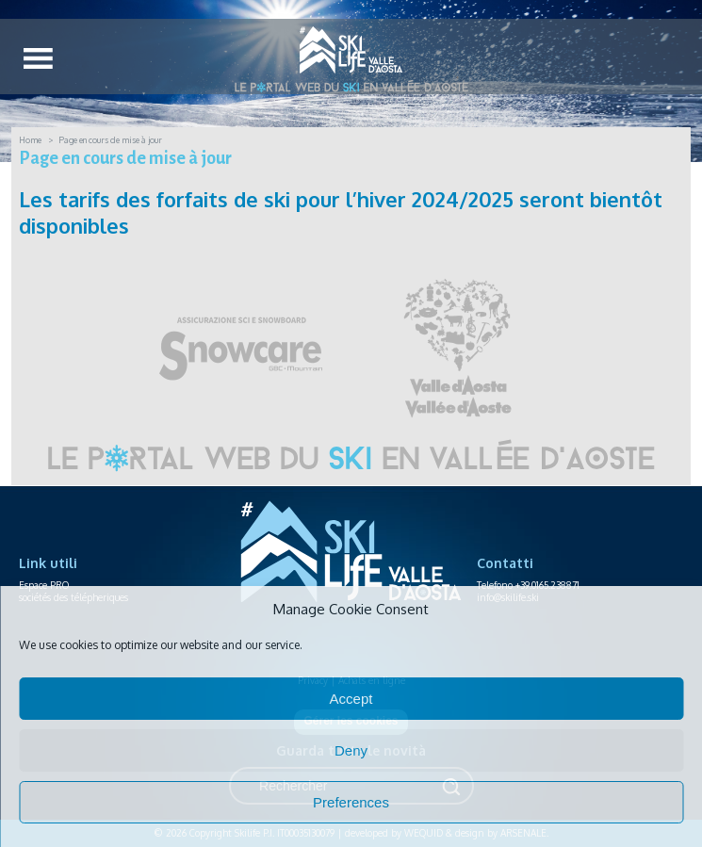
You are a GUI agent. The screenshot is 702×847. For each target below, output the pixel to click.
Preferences (351, 802)
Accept (351, 699)
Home (30, 140)
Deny (351, 750)
